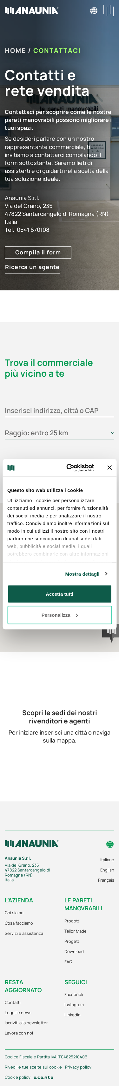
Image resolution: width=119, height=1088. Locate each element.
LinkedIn (72, 1015)
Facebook (73, 994)
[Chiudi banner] (109, 468)
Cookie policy (17, 1077)
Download (74, 951)
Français (106, 880)
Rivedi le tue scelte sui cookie (33, 1067)
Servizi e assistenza (24, 933)
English (107, 870)
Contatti (13, 1002)
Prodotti (72, 921)
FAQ (68, 961)
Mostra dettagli (82, 573)
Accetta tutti (59, 594)
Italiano (107, 860)
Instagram (74, 1004)
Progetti (72, 941)
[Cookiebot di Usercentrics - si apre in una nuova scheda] (69, 468)
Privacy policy (78, 1067)
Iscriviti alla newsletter (26, 1023)
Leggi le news (18, 1012)
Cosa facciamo (19, 923)
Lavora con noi (19, 1033)
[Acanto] (43, 1077)
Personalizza (60, 614)
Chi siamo (14, 912)
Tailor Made (75, 931)
